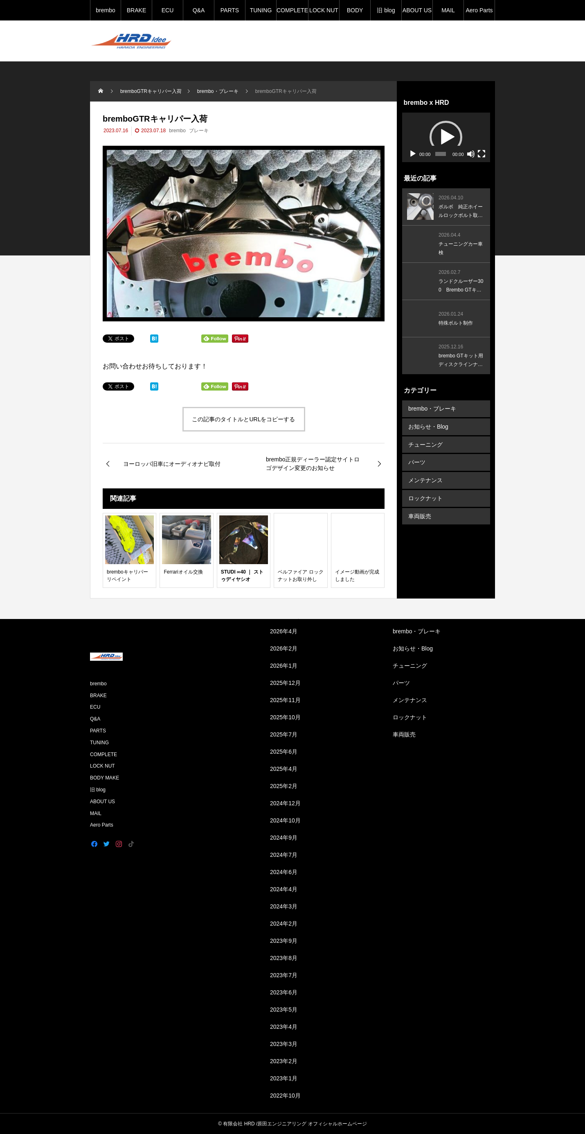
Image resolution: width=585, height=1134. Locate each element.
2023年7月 (283, 975)
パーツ (416, 461)
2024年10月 (285, 820)
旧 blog (386, 10)
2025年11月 (285, 700)
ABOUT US (417, 10)
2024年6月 (283, 872)
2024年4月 (283, 889)
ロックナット (425, 496)
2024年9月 (283, 837)
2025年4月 (283, 769)
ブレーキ (199, 130)
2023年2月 (283, 1061)
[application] (446, 137)
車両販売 (419, 514)
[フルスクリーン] (481, 154)
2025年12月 (285, 683)
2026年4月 (283, 631)
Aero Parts (479, 10)
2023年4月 (283, 1026)
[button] (446, 137)
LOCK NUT (323, 10)
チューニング (425, 443)
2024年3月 (283, 906)
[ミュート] (471, 154)
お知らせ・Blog (428, 426)
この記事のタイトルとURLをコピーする (243, 419)
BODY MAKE (355, 13)
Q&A (199, 10)
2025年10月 (285, 717)
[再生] (413, 154)
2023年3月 (283, 1044)
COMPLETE (292, 10)
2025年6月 (283, 751)
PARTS (229, 10)
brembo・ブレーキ (432, 408)
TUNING (261, 10)
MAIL (448, 10)
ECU (168, 10)
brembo (105, 10)
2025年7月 (283, 734)
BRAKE (136, 10)
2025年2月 (283, 786)
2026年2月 (283, 648)
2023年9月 (283, 940)
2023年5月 (283, 1009)
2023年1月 (283, 1078)
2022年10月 (285, 1095)
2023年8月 (283, 958)
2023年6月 (283, 992)
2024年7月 (283, 855)
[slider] (440, 154)
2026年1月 (283, 665)
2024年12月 (285, 803)
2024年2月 (283, 923)
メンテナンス (425, 479)
